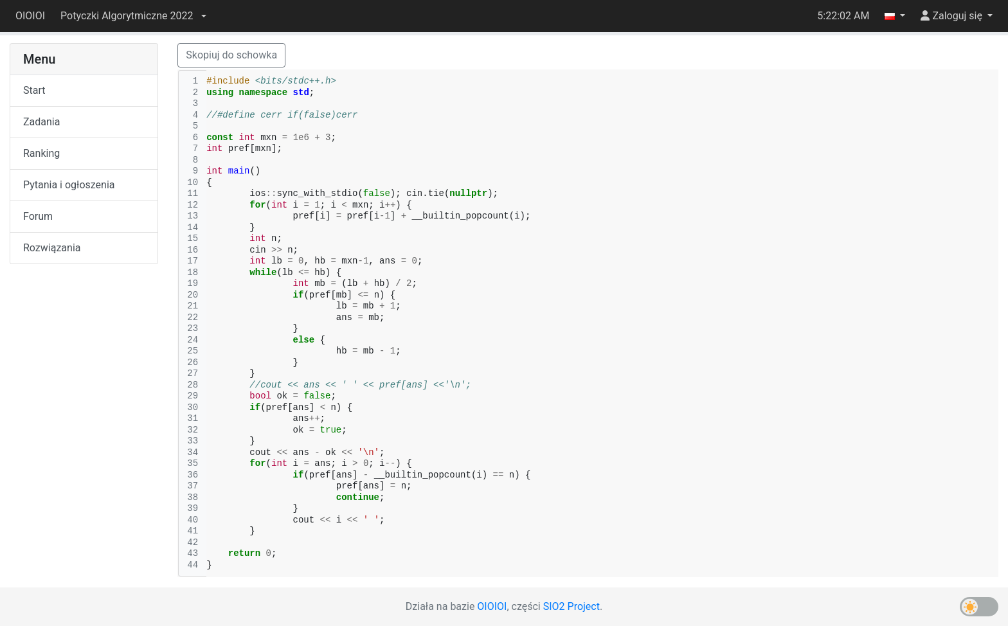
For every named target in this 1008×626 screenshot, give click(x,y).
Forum (38, 216)
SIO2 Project (571, 606)
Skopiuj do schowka (231, 55)
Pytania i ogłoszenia (69, 185)
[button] (133, 16)
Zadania (41, 122)
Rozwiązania (51, 248)
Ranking (41, 153)
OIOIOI (30, 16)
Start (34, 90)
